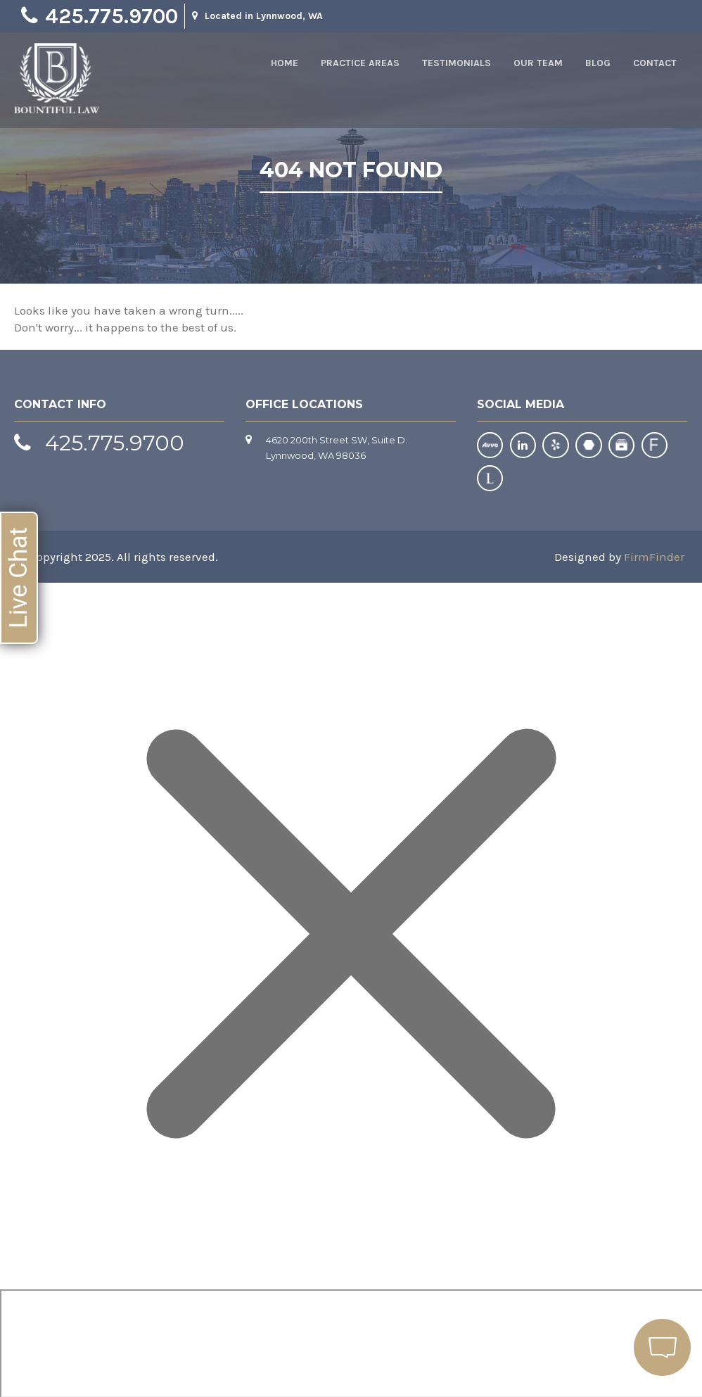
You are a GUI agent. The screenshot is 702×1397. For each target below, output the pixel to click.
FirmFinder (654, 556)
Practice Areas (360, 63)
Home (284, 63)
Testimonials (456, 63)
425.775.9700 (111, 16)
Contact (655, 63)
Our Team (538, 63)
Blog (598, 63)
